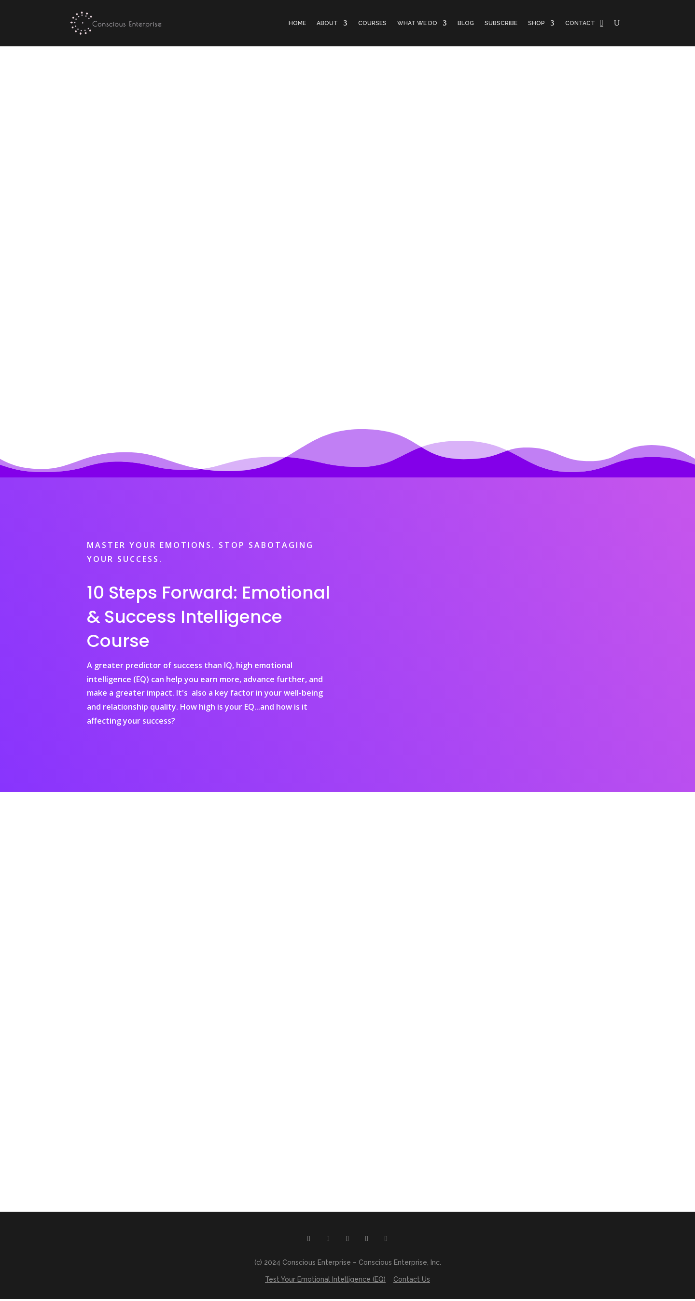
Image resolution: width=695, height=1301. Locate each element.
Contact (580, 23)
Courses (372, 23)
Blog (466, 23)
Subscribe (501, 23)
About (327, 23)
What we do (417, 23)
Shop (536, 23)
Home (297, 23)
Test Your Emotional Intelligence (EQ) (325, 1281)
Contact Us (411, 1281)
